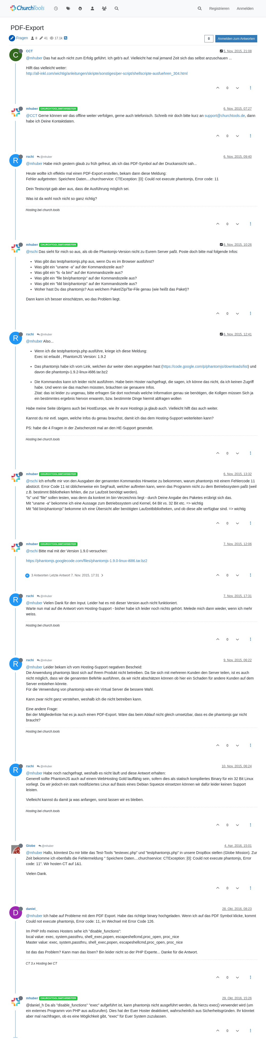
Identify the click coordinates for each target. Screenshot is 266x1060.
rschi (30, 157)
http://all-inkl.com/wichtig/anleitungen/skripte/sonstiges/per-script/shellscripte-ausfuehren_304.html (107, 73)
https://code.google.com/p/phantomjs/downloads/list (205, 366)
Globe (30, 846)
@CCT (31, 115)
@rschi (32, 251)
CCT (29, 51)
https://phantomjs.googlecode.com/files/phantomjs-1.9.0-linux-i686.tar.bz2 (86, 561)
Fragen (22, 38)
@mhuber (34, 58)
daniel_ (31, 909)
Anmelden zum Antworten (236, 39)
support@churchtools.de (225, 115)
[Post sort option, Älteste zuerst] (208, 38)
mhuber (32, 109)
